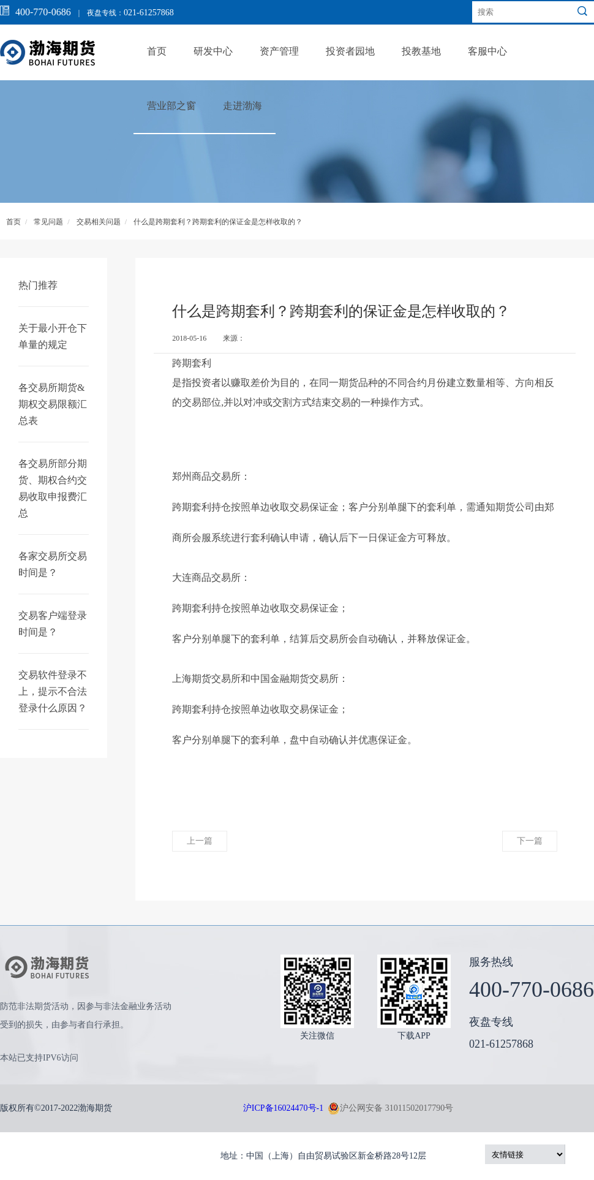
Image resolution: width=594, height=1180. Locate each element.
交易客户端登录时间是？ (52, 623)
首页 (157, 51)
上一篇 (199, 840)
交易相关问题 (99, 221)
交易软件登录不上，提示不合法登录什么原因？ (52, 691)
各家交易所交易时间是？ (52, 564)
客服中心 (487, 51)
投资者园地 (350, 51)
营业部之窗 (171, 105)
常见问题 (48, 221)
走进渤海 (242, 105)
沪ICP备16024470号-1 (283, 1108)
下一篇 (530, 840)
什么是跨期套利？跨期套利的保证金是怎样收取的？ (218, 221)
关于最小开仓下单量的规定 (52, 336)
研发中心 (213, 51)
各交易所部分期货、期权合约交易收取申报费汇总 (52, 488)
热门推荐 (38, 285)
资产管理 (279, 51)
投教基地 (421, 51)
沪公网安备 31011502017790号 (390, 1108)
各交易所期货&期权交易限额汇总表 (52, 404)
